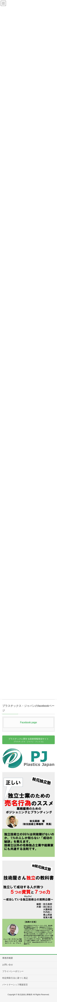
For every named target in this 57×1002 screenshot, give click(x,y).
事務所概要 (7, 958)
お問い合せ (7, 964)
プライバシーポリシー (13, 971)
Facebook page (28, 722)
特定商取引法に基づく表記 (15, 978)
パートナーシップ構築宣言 (15, 984)
